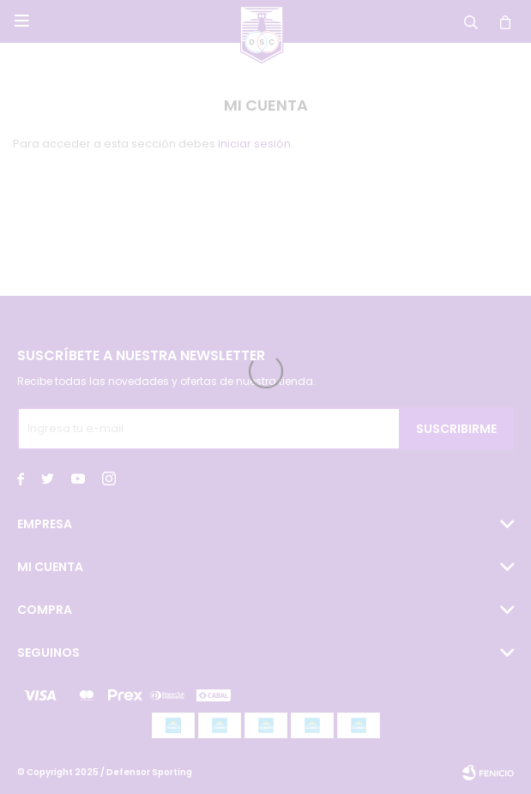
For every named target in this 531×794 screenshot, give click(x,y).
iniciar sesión (254, 143)
